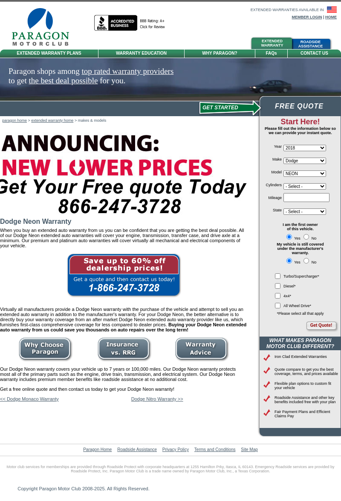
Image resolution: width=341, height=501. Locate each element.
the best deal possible (63, 80)
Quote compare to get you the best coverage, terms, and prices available (306, 371)
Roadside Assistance (137, 449)
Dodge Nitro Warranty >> (157, 398)
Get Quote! (321, 325)
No (309, 238)
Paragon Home (97, 449)
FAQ (271, 53)
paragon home (14, 120)
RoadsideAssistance (310, 44)
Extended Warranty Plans (49, 53)
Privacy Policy (175, 449)
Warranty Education (141, 53)
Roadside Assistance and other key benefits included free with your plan (305, 400)
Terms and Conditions (215, 449)
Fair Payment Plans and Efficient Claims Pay (302, 414)
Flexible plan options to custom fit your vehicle (303, 385)
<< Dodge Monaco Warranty (29, 398)
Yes (294, 238)
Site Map (249, 449)
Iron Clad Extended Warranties (301, 357)
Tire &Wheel (179, 44)
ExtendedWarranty (272, 43)
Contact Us (314, 53)
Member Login (307, 17)
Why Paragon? (219, 53)
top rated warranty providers (128, 71)
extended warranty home (52, 120)
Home (331, 17)
